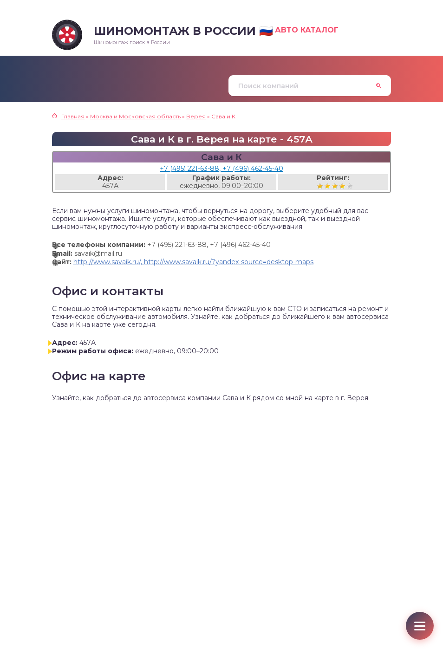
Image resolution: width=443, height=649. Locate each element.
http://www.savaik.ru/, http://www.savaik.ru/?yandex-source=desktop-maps (193, 262)
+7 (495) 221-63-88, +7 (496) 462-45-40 (221, 168)
